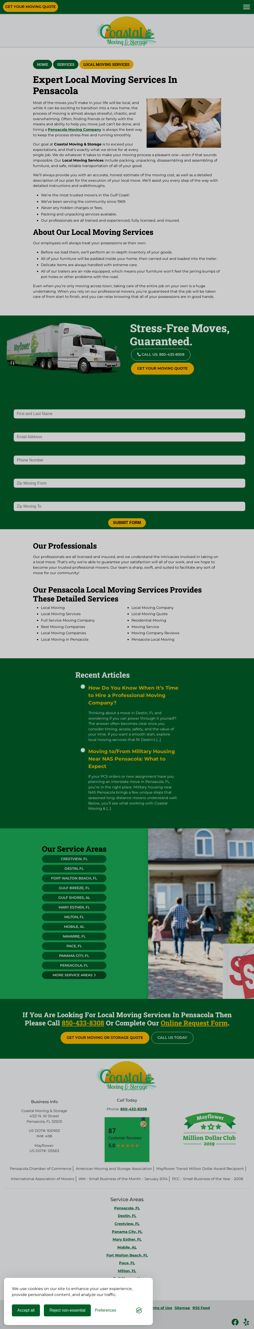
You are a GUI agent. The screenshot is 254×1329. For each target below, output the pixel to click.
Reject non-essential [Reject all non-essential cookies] (67, 1310)
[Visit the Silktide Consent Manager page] (139, 1310)
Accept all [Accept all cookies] (25, 1310)
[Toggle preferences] (105, 1310)
